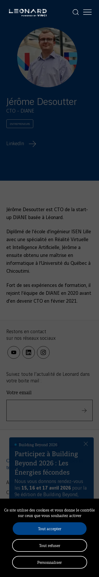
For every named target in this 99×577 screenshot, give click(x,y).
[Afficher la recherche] (76, 12)
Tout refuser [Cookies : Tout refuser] (49, 545)
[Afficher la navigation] (87, 12)
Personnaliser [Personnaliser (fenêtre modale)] (49, 562)
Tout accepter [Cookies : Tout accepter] (49, 528)
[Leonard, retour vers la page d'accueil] (27, 12)
